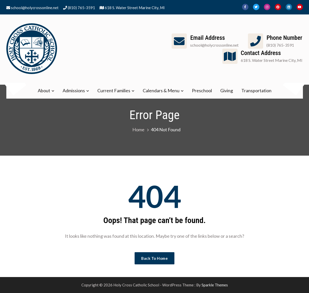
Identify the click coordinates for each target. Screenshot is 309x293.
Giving (226, 90)
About (44, 90)
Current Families (113, 90)
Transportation (256, 90)
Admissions (74, 90)
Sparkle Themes (215, 285)
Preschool (202, 90)
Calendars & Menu (161, 90)
